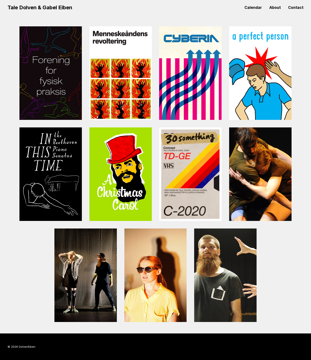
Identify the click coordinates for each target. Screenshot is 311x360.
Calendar (253, 7)
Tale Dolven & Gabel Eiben (40, 7)
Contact (295, 7)
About (275, 7)
